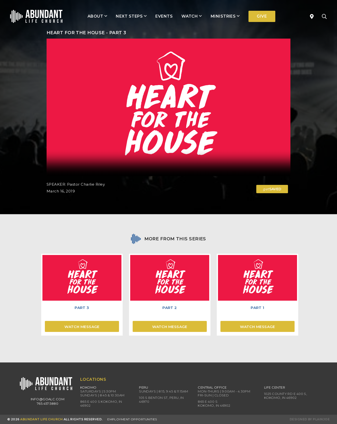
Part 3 (82, 307)
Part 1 (257, 307)
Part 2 (169, 307)
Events (164, 16)
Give (262, 16)
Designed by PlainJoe (310, 419)
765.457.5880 (47, 403)
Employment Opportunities (132, 419)
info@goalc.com (47, 399)
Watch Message (81, 326)
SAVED (272, 189)
